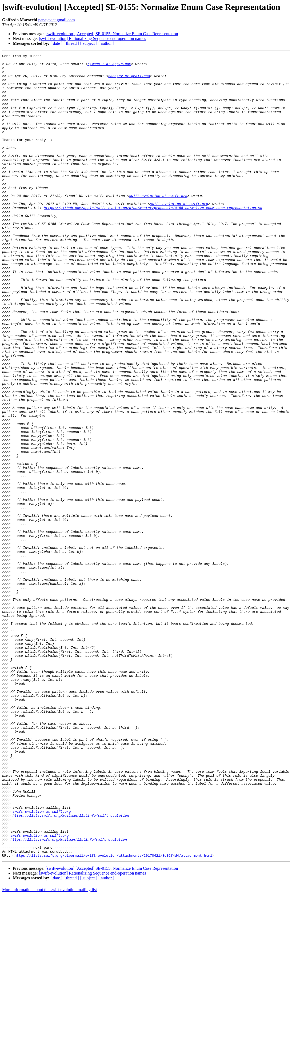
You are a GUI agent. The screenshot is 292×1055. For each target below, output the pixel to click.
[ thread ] (71, 43)
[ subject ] (88, 43)
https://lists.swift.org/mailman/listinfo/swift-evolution (71, 968)
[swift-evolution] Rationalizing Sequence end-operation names (92, 38)
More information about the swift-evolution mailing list (49, 1050)
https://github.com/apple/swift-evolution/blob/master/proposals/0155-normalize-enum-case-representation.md (153, 238)
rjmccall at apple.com (109, 66)
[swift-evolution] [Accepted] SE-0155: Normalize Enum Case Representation (112, 33)
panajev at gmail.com (56, 20)
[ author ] (106, 43)
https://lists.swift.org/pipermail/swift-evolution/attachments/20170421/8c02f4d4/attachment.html (113, 1016)
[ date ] (56, 43)
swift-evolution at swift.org (158, 224)
